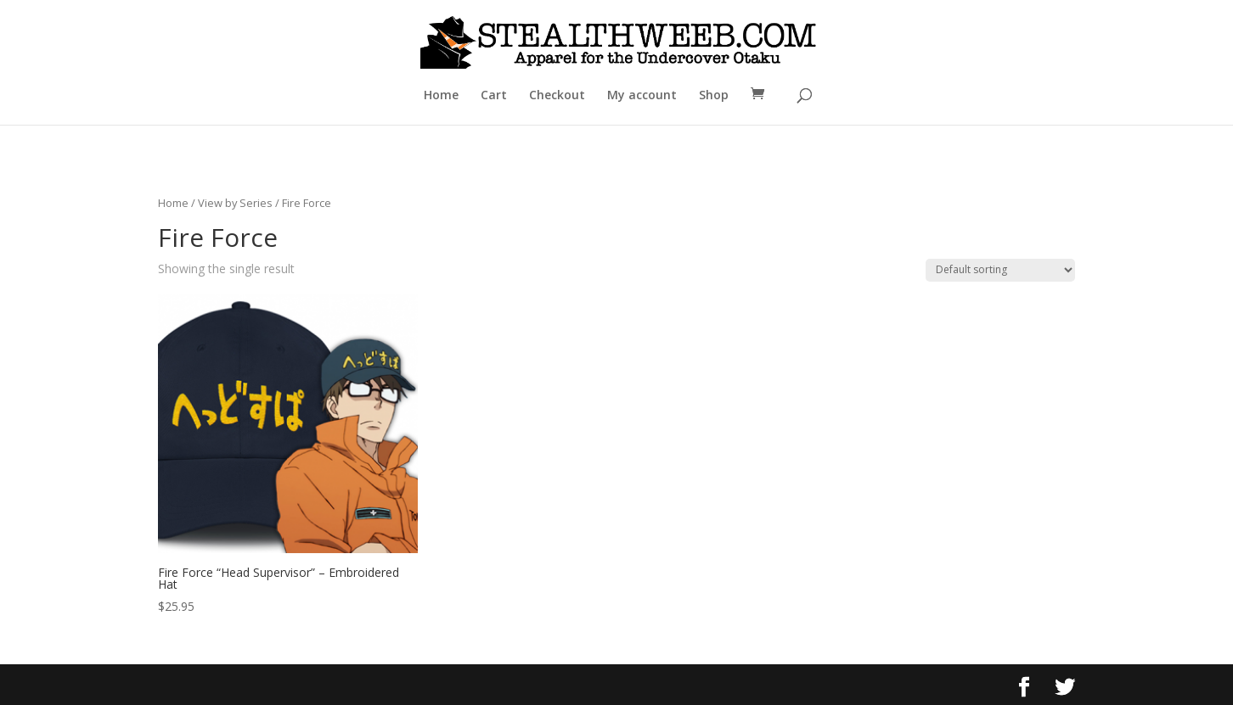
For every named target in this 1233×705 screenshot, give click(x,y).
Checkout (557, 96)
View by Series (235, 202)
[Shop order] (1000, 270)
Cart (494, 96)
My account (642, 96)
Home (441, 96)
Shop (714, 96)
